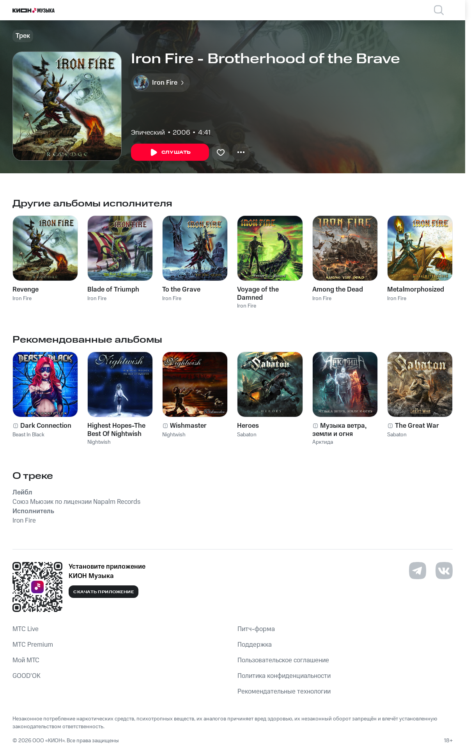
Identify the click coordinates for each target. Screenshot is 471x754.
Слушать (170, 152)
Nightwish (99, 442)
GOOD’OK (26, 676)
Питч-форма (256, 629)
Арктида (322, 442)
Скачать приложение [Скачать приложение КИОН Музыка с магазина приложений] (103, 592)
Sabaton (247, 435)
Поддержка (254, 644)
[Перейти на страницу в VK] (444, 570)
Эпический (148, 132)
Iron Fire (22, 298)
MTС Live (25, 629)
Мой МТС (25, 660)
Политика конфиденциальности (284, 676)
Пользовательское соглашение (283, 660)
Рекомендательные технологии (284, 691)
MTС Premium (32, 644)
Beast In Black (28, 435)
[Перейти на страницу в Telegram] (417, 570)
